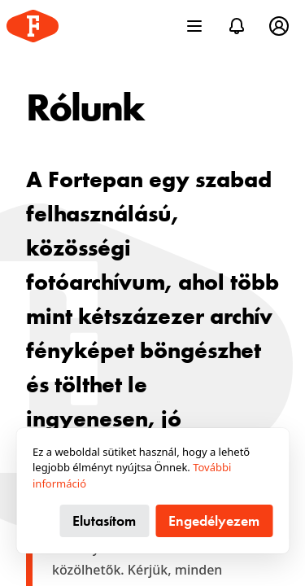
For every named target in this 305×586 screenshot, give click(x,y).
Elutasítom (104, 520)
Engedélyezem (213, 520)
